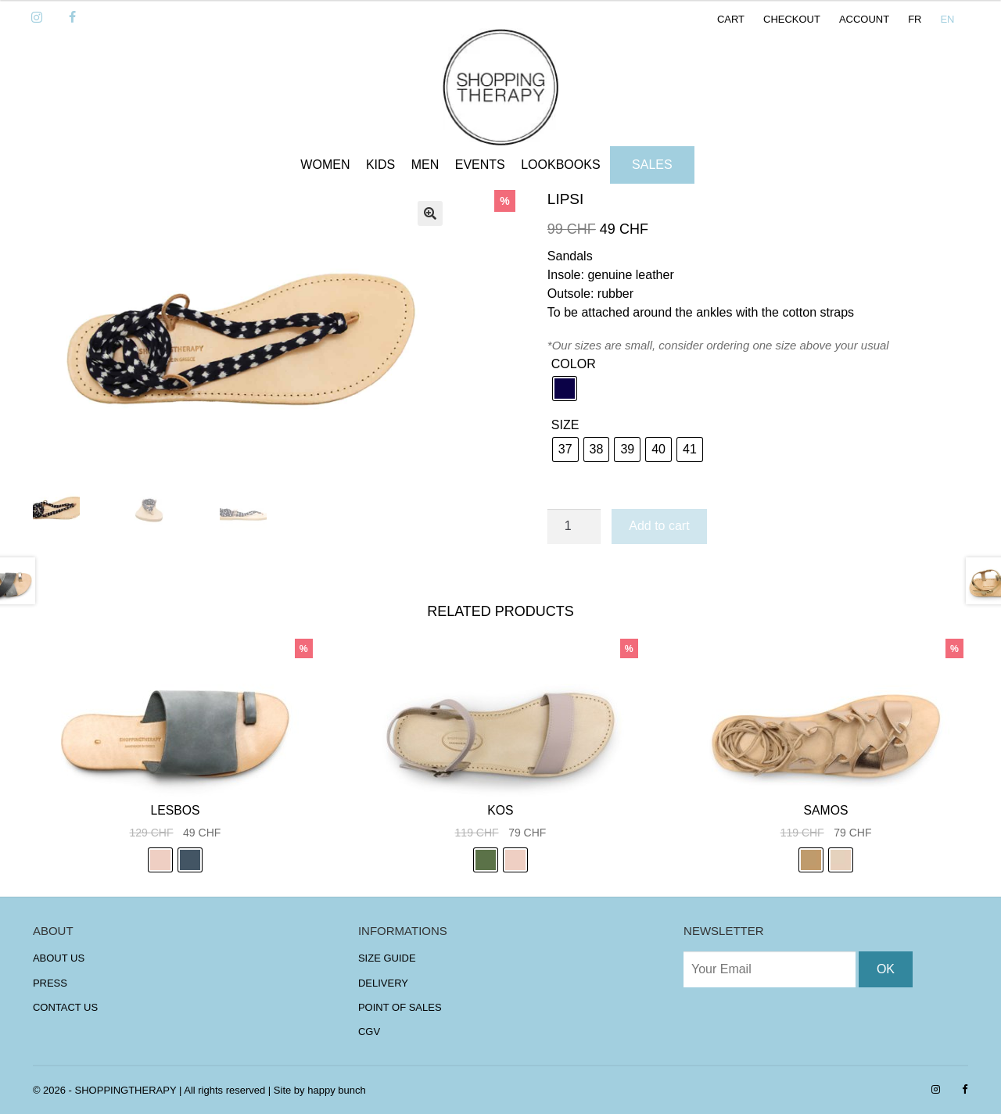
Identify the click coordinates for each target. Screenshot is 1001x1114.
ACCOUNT (864, 19)
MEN (425, 164)
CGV (369, 1031)
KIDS (380, 164)
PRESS (50, 983)
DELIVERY (383, 983)
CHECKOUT (791, 19)
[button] (430, 213)
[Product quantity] (574, 527)
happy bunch (336, 1090)
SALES (652, 164)
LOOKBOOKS (560, 164)
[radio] (564, 388)
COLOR (573, 364)
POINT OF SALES (400, 1007)
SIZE (565, 425)
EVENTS (480, 164)
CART (730, 19)
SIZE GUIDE (387, 958)
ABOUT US (58, 958)
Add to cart (659, 525)
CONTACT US (65, 1007)
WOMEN (325, 164)
